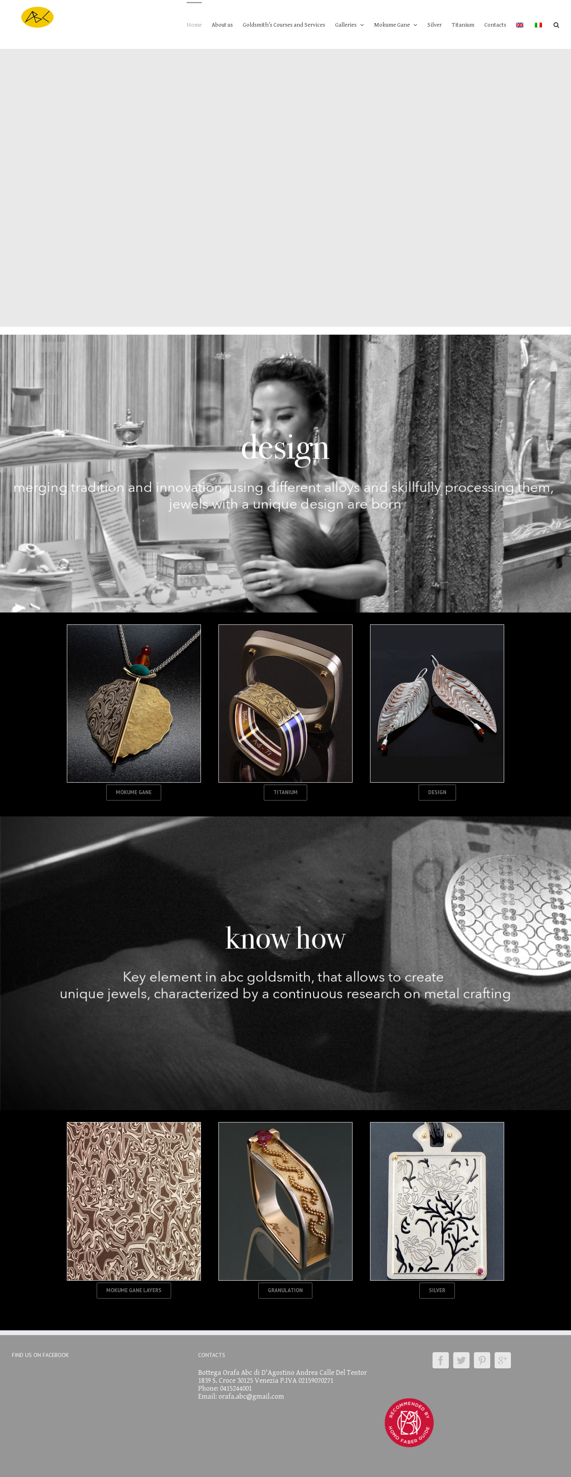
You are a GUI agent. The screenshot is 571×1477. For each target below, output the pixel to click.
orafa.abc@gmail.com (251, 1396)
